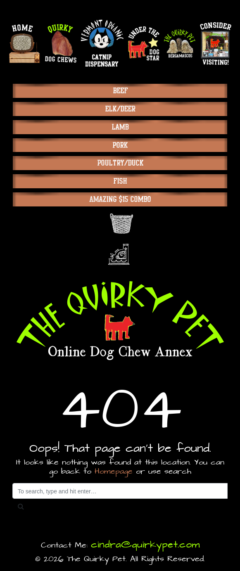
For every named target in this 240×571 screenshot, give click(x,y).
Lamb (120, 127)
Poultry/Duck (120, 163)
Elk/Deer (120, 109)
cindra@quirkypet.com (145, 545)
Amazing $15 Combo (120, 199)
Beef (120, 91)
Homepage (114, 472)
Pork (120, 145)
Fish (120, 181)
